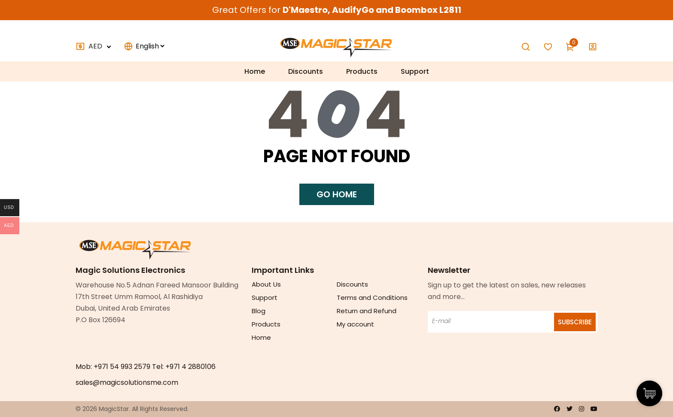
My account (355, 324)
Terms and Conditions (372, 297)
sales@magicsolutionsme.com (127, 382)
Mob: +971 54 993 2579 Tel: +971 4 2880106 (146, 367)
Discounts (305, 71)
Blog (258, 310)
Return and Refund (366, 310)
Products (362, 71)
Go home (337, 194)
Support (415, 71)
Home (254, 71)
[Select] (150, 46)
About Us (266, 284)
